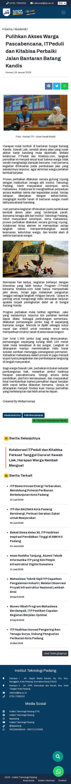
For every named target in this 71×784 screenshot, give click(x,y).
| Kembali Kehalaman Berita (50, 420)
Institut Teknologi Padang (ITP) (24, 711)
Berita (8, 29)
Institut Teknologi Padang (21, 715)
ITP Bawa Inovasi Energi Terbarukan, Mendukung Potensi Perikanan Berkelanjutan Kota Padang (36, 490)
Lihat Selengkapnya (55, 653)
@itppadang (15, 726)
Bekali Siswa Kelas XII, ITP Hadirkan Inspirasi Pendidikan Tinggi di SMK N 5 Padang (36, 537)
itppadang (14, 718)
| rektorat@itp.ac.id (42, 3)
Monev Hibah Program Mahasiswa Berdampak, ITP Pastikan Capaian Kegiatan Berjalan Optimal (34, 611)
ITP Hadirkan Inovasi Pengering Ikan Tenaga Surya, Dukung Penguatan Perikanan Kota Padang (35, 634)
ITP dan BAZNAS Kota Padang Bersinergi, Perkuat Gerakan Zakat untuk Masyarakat (35, 513)
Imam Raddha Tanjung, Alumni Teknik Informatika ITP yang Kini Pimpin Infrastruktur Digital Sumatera (36, 560)
